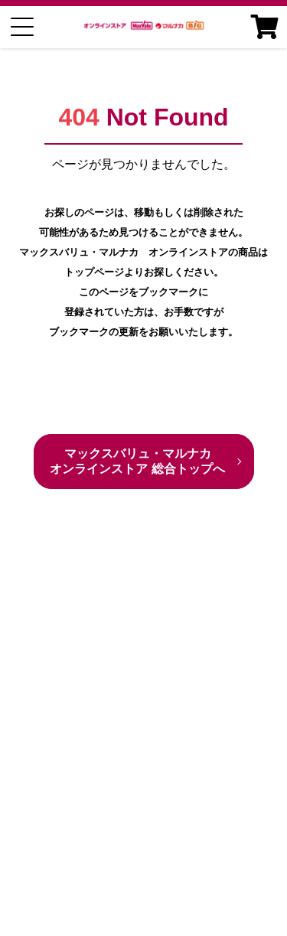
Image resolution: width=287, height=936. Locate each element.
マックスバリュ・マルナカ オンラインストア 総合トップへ (137, 461)
